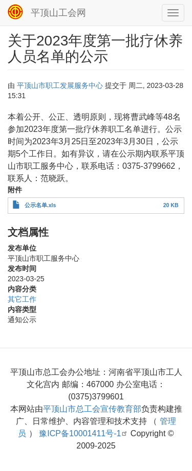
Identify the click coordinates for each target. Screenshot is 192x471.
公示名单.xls (40, 205)
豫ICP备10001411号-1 (83, 433)
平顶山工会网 (58, 13)
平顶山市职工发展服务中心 (60, 85)
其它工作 (22, 299)
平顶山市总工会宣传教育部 (92, 409)
